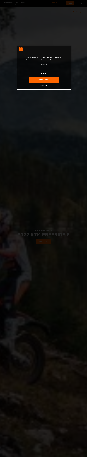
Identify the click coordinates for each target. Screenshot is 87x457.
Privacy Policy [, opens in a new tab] (43, 64)
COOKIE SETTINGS (44, 86)
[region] (44, 68)
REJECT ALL (44, 73)
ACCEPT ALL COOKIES (44, 80)
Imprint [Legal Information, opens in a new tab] (46, 64)
